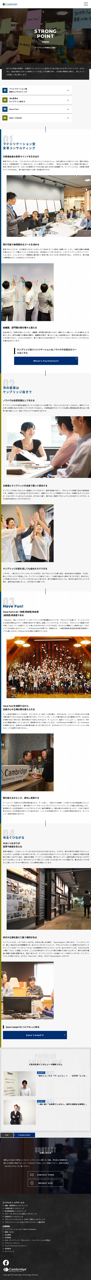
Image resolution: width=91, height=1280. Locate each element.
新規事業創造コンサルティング (15, 1211)
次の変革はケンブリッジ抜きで (17, 99)
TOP (6, 1135)
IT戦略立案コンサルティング (14, 1208)
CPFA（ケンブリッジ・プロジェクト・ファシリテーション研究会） (28, 1240)
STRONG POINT (24, 1135)
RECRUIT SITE (45, 1183)
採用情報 (8, 1237)
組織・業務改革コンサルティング (16, 1205)
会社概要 (8, 1235)
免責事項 (8, 1248)
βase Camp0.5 (35, 1035)
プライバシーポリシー (12, 1243)
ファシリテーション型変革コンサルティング (18, 90)
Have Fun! (14, 109)
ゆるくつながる (15, 118)
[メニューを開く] (86, 4)
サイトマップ (9, 1251)
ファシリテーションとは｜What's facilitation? (21, 1229)
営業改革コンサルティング (14, 1216)
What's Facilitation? (46, 361)
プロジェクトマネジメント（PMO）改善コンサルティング (25, 1219)
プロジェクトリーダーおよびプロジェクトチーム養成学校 (25, 1222)
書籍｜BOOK (9, 1232)
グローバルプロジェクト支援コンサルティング (21, 1214)
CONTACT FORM (45, 1175)
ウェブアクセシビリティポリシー (16, 1246)
